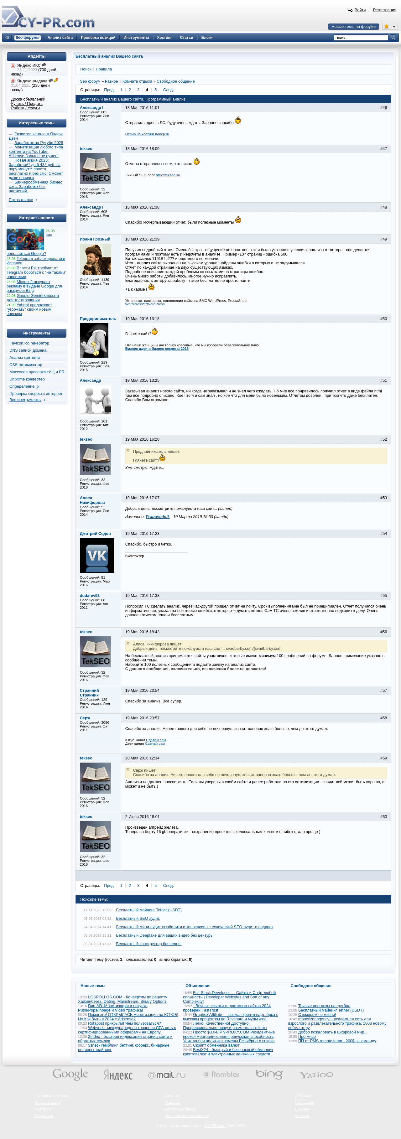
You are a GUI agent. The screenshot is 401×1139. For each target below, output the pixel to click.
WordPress (155, 304)
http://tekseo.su (168, 175)
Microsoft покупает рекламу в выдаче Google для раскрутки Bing (34, 286)
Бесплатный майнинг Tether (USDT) (149, 910)
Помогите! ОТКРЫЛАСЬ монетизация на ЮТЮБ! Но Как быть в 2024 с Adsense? (128, 1016)
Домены (302, 1109)
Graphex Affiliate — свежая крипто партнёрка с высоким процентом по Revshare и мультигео (230, 1016)
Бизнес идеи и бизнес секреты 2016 (157, 348)
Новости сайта (47, 1102)
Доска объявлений (28, 99)
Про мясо (307, 1036)
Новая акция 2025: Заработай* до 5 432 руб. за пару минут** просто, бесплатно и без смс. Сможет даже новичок (36, 169)
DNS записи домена (27, 350)
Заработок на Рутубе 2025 (38, 143)
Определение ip (24, 386)
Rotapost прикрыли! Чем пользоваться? (124, 1023)
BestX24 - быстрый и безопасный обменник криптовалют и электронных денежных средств (228, 1052)
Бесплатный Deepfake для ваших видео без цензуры (165, 935)
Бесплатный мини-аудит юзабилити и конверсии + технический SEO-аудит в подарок (194, 927)
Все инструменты (25, 400)
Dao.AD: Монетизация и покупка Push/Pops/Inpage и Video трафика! (113, 1008)
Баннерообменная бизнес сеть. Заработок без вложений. (35, 186)
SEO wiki (303, 1096)
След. (168, 90)
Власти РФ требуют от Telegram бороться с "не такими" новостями (36, 272)
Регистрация (384, 10)
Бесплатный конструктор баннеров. (149, 944)
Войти (360, 10)
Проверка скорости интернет (36, 393)
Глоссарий (304, 1102)
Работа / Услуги (25, 108)
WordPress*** (136, 304)
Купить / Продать (27, 103)
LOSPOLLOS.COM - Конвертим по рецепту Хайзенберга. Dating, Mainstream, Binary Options (122, 999)
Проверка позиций (51, 1096)
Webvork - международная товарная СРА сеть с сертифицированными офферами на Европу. (127, 1030)
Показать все (21, 200)
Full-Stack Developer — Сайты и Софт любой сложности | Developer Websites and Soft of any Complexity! (229, 997)
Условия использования (187, 1116)
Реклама (173, 1096)
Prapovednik (157, 517)
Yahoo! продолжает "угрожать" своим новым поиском (29, 309)
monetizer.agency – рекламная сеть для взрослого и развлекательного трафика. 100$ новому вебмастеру (337, 1023)
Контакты (43, 1109)
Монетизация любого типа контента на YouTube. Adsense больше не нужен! (36, 151)
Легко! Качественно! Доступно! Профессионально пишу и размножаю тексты (225, 1025)
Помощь (172, 1102)
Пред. (109, 90)
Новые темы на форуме (353, 26)
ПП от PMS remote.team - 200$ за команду (337, 1041)
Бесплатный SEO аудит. (138, 918)
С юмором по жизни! (317, 1014)
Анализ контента (24, 357)
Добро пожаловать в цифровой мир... (332, 1032)
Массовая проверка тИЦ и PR (37, 372)
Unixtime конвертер (27, 379)
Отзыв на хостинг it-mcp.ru (147, 134)
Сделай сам (156, 740)
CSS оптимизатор (25, 365)
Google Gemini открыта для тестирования (33, 297)
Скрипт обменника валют (216, 1045)
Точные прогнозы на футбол (324, 1006)
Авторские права (180, 1109)
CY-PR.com (215, 1126)
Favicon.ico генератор (29, 343)
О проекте (43, 1116)
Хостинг (302, 1116)
